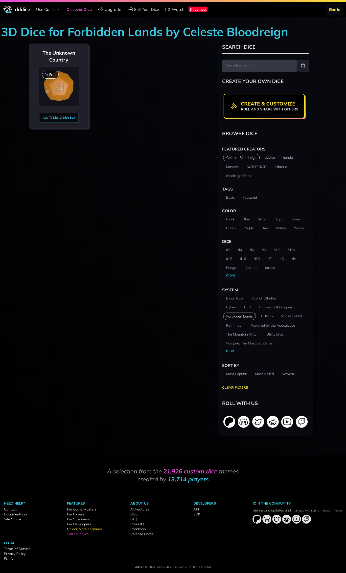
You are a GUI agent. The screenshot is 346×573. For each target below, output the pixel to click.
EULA (8, 558)
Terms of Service (17, 549)
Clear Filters (235, 387)
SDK (196, 514)
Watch (174, 9)
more (230, 275)
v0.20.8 (171, 567)
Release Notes (142, 534)
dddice (139, 567)
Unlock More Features (84, 529)
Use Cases (49, 9)
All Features (139, 509)
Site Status (13, 519)
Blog (134, 514)
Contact (10, 509)
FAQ (133, 519)
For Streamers (78, 519)
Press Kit (137, 524)
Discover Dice (79, 9)
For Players (76, 514)
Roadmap (138, 529)
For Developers (79, 524)
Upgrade (109, 9)
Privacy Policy (14, 554)
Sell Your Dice (143, 9)
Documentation (16, 514)
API (196, 509)
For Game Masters (81, 509)
